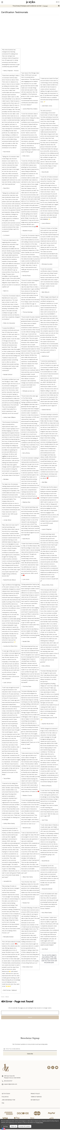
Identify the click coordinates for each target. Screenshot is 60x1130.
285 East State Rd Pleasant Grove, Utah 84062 (11, 1077)
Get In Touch (6, 1093)
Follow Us (5, 1097)
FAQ (3, 1103)
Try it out (45, 6)
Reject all (13, 1126)
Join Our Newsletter (8, 1100)
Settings (5, 1126)
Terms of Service (36, 1097)
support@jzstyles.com (9, 1084)
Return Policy (35, 1100)
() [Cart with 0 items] (57, 2)
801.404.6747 (7, 1081)
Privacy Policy (35, 1093)
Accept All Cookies (24, 1126)
